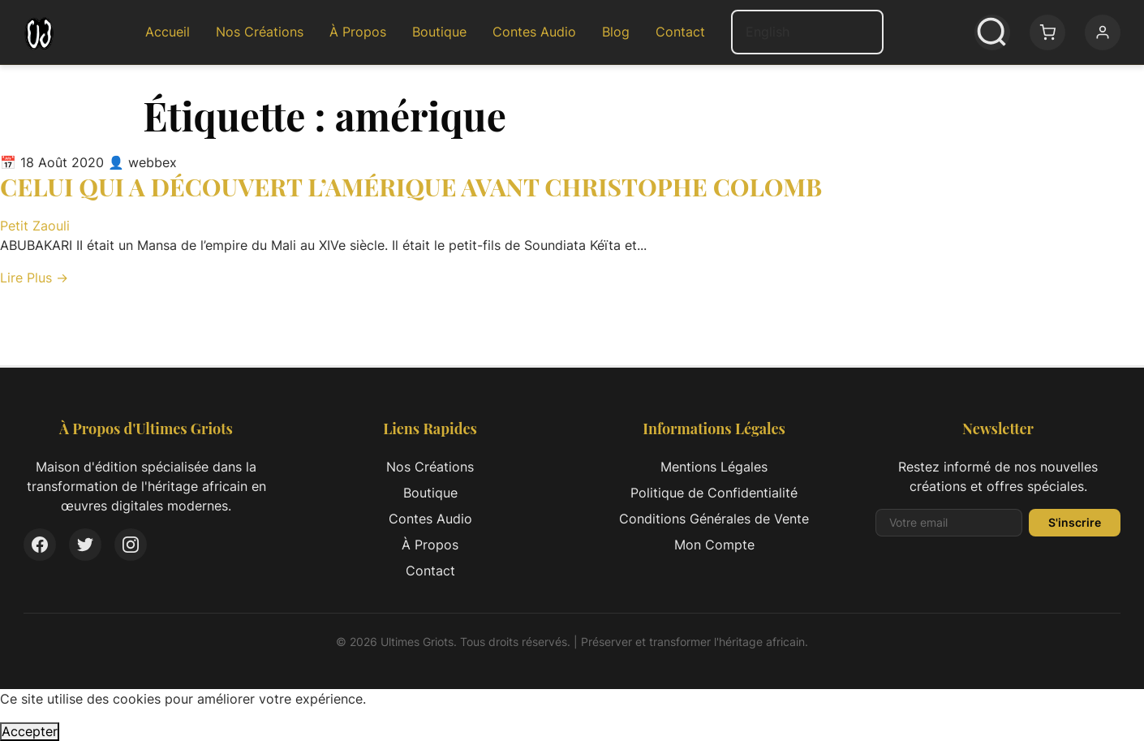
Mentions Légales (714, 467)
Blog (616, 32)
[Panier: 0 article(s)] (1047, 32)
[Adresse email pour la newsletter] (948, 522)
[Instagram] (130, 544)
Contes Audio (534, 32)
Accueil (167, 32)
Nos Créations (259, 32)
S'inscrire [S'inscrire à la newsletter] (1074, 522)
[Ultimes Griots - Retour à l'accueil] (39, 32)
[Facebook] (40, 544)
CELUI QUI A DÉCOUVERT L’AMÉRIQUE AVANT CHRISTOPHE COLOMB (411, 186)
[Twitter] (85, 544)
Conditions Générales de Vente (714, 519)
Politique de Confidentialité (714, 493)
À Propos (357, 32)
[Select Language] (807, 32)
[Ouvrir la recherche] (992, 32)
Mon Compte (714, 544)
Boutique (439, 32)
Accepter (30, 731)
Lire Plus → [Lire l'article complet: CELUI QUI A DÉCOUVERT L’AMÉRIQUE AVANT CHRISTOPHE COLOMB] (34, 277)
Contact (680, 32)
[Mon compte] (1102, 32)
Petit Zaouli (35, 226)
